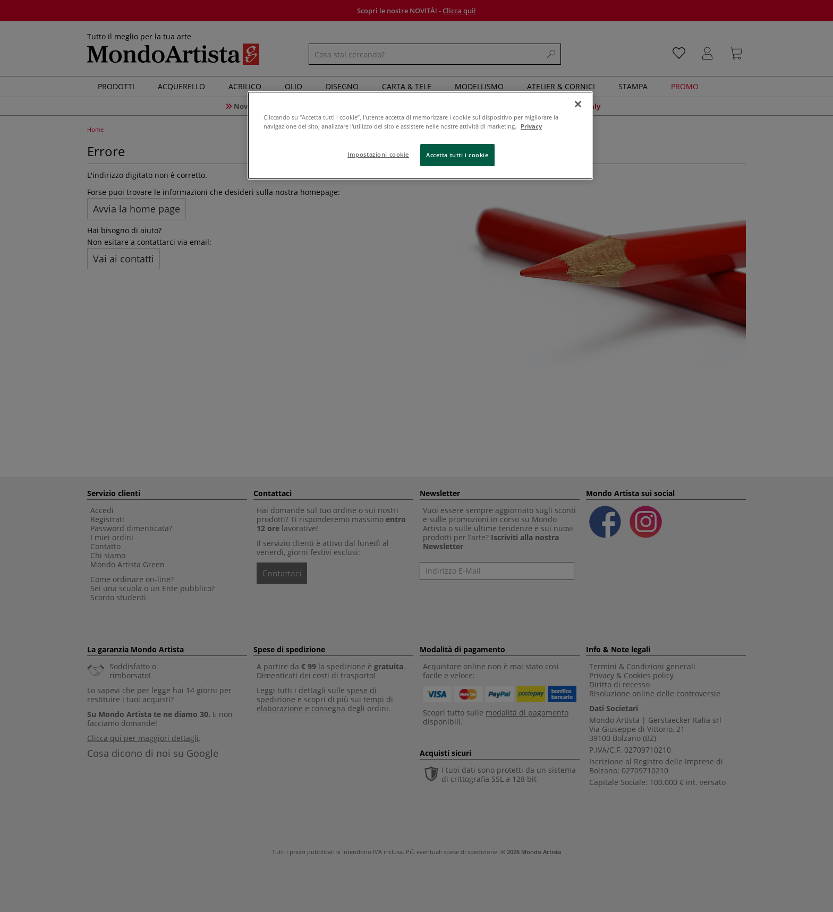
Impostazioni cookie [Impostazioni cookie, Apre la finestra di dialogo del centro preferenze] (378, 154)
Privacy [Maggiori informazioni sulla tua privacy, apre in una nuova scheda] (531, 126)
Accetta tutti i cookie (457, 155)
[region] (420, 135)
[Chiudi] (578, 104)
